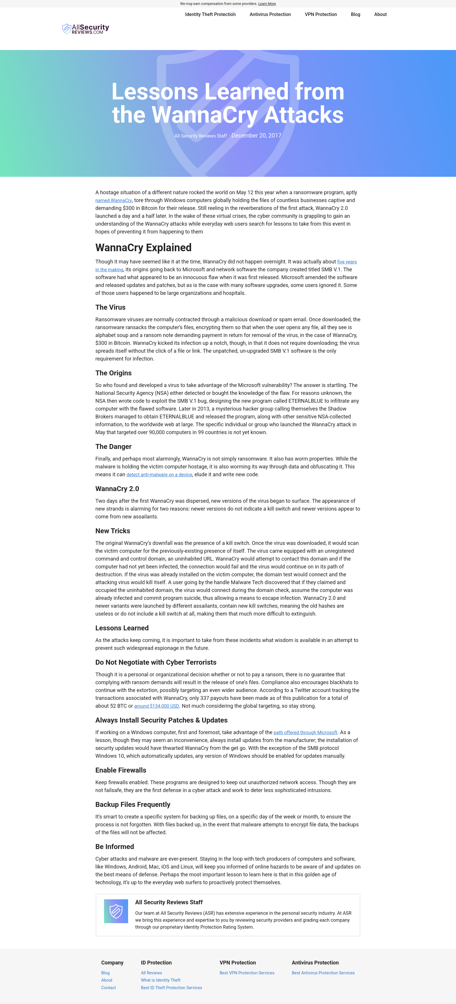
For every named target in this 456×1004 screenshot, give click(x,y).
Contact (108, 970)
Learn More (267, 4)
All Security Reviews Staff (201, 118)
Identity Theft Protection (210, 20)
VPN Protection (321, 20)
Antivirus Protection (270, 20)
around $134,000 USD (159, 689)
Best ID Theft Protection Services (171, 970)
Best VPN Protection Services (247, 955)
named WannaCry (115, 183)
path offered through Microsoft (309, 715)
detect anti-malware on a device (163, 457)
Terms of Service (372, 994)
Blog (355, 20)
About (380, 20)
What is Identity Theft (161, 963)
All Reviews (151, 955)
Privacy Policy (337, 994)
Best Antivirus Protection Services (323, 955)
